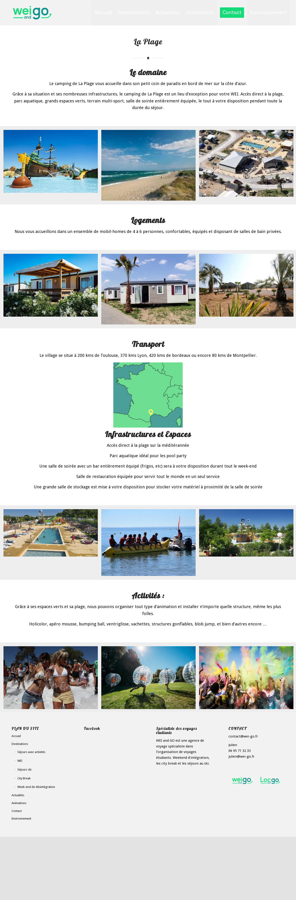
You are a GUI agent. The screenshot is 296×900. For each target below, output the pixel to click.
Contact (17, 811)
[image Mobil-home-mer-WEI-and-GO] (150, 291)
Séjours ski (24, 769)
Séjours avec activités (31, 752)
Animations (19, 803)
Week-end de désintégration (36, 787)
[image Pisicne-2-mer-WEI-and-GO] (52, 534)
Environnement (21, 818)
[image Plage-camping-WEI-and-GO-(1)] (150, 167)
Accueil (16, 736)
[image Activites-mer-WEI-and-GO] (150, 544)
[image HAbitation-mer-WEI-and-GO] (52, 287)
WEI (19, 760)
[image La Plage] (52, 163)
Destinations (20, 744)
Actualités (18, 795)
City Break (24, 778)
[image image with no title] (52, 679)
